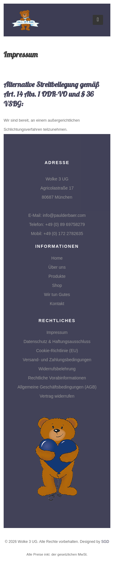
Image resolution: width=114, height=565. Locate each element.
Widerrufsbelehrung (56, 368)
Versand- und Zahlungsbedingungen (57, 359)
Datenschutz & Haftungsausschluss (56, 341)
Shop (57, 285)
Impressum (57, 332)
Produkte (56, 276)
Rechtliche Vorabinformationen (57, 377)
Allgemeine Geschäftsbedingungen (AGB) (57, 387)
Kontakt (57, 303)
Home (57, 258)
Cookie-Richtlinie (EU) (57, 350)
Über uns (57, 267)
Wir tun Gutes (57, 294)
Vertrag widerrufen (57, 396)
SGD (105, 542)
